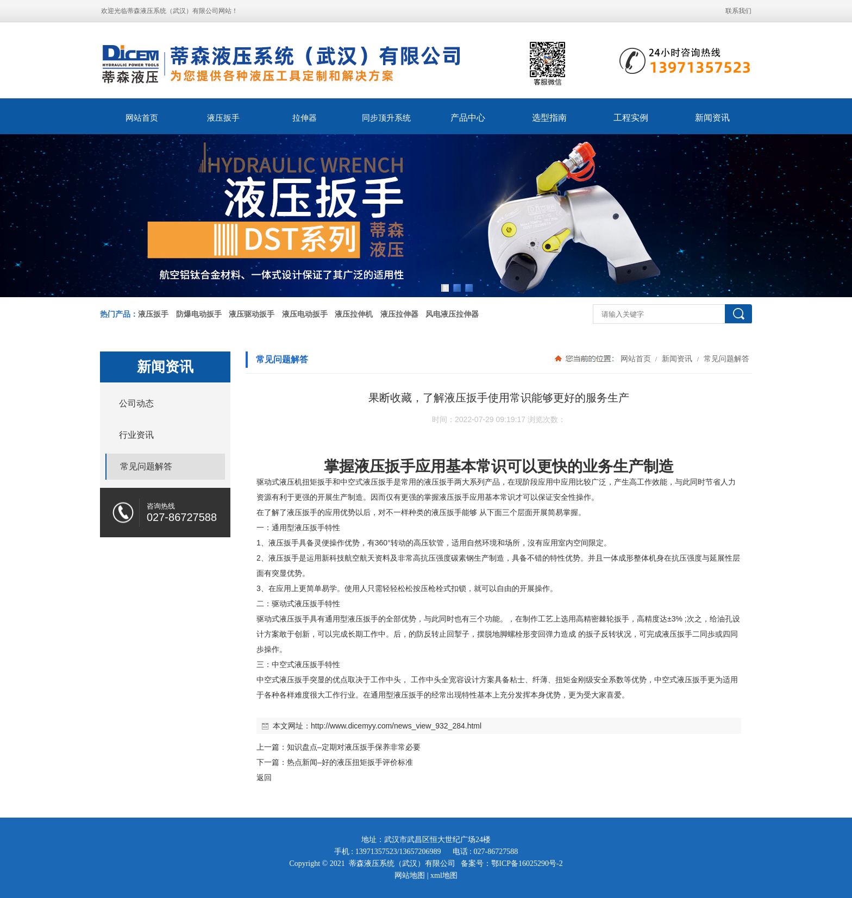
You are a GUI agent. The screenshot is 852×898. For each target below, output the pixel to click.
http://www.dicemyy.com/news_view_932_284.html (396, 725)
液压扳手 (223, 117)
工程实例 (630, 117)
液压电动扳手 (305, 314)
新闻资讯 (712, 117)
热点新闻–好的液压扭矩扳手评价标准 (350, 762)
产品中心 (467, 117)
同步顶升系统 (386, 117)
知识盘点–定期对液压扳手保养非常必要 (354, 747)
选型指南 (549, 117)
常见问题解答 (725, 358)
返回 (264, 777)
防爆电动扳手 (199, 314)
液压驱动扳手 (251, 314)
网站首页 (142, 117)
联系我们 (738, 11)
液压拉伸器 (399, 314)
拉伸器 (304, 117)
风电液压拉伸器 (452, 314)
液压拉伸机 (354, 314)
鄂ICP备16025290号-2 (526, 863)
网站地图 (409, 875)
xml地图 (444, 875)
